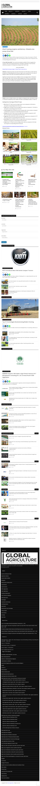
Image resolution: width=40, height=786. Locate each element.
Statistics (20, 13)
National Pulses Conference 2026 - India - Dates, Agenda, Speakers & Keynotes (16, 704)
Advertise (13, 13)
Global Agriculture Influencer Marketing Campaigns (10, 715)
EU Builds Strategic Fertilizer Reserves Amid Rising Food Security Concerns (14, 628)
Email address (3, 235)
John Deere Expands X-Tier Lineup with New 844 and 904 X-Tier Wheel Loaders (22, 280)
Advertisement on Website (6, 660)
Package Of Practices (5, 762)
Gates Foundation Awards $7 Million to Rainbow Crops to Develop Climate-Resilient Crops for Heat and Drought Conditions (23, 388)
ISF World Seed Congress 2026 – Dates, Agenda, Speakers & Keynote (14, 700)
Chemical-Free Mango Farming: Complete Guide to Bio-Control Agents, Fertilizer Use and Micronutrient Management (22, 427)
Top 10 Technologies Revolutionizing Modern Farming (18, 322)
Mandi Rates (3, 606)
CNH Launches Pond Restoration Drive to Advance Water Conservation (22, 477)
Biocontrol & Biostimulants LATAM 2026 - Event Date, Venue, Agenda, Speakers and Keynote (18, 688)
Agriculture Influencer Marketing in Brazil (9, 719)
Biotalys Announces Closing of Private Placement (18, 521)
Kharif (9, 53)
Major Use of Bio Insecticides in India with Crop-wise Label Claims (13, 745)
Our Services (3, 760)
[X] (5, 55)
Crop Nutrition (4, 584)
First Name (3, 218)
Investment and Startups (6, 371)
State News (3, 616)
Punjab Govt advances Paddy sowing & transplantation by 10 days (6, 182)
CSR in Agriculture (4, 588)
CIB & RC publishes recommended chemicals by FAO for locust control (32, 202)
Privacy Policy (3, 769)
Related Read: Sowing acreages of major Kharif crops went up (14, 69)
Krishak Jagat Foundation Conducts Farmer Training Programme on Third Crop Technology (22, 465)
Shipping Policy (4, 775)
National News (5, 46)
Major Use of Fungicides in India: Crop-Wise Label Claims (11, 747)
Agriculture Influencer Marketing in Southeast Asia (11, 723)
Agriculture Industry (5, 575)
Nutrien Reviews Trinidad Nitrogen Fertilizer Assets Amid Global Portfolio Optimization (16, 631)
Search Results (4, 773)
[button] (12, 11)
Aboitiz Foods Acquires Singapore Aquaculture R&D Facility (20, 436)
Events (29, 11)
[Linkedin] (7, 55)
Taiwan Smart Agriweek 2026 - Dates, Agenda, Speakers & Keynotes (14, 708)
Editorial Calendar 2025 (5, 671)
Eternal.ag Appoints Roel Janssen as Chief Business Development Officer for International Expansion (22, 291)
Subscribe (7, 13)
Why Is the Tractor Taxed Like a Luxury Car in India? (18, 286)
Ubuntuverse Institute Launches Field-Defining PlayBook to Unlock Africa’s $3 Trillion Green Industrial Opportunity (23, 414)
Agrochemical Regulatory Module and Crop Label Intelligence (12, 663)
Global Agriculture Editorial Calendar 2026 (8, 676)
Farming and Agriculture (5, 593)
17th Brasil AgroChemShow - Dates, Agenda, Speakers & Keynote (13, 679)
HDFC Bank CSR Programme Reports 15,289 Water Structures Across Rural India (23, 471)
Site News (3, 614)
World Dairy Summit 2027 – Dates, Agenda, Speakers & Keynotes (13, 712)
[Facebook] (3, 55)
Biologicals (3, 580)
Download (25, 126)
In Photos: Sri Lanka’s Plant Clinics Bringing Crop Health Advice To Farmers (23, 533)
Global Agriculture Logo (5, 730)
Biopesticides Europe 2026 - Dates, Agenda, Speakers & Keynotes (14, 690)
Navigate (23, 11)
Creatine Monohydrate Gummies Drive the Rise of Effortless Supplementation (20, 448)
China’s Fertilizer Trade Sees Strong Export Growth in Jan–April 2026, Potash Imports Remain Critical (19, 625)
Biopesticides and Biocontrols (6, 582)
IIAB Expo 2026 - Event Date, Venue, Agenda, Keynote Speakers (13, 692)
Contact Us (3, 667)
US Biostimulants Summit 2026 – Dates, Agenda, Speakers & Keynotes (14, 710)
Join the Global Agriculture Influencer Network (10, 727)
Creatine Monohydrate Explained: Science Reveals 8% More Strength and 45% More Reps (22, 455)
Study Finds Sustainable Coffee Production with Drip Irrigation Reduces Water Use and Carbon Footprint (22, 420)
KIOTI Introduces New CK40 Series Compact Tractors (17, 270)
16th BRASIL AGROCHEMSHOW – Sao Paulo (9, 654)
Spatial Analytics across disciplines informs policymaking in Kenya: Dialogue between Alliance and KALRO (22, 333)
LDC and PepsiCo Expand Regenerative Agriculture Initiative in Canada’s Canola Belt (22, 408)
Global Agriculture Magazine (6, 732)
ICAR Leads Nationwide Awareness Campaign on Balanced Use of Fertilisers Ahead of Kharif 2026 (23, 499)
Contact (25, 13)
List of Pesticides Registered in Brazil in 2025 (9, 743)
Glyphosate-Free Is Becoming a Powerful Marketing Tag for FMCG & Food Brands (22, 442)
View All (36, 433)
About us (10, 11)
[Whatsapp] (10, 55)
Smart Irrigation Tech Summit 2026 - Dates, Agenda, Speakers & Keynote (15, 706)
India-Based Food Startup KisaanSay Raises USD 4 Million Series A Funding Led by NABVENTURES (23, 399)
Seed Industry (3, 612)
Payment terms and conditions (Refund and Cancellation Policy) (12, 764)
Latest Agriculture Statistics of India (7, 741)
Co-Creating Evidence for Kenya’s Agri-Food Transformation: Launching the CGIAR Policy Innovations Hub (23, 338)
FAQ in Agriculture (4, 591)
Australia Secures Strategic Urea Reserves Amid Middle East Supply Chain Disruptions (16, 633)
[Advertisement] (20, 90)
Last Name (3, 223)
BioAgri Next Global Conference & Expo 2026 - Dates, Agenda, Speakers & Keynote (17, 686)
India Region (3, 599)
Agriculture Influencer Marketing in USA (9, 725)
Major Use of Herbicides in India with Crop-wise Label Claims (12, 749)
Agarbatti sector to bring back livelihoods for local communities (32, 182)
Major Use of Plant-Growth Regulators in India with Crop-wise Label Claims (14, 756)
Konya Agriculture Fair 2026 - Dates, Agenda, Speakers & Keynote (14, 702)
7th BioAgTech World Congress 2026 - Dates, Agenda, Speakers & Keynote (15, 682)
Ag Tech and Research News (7, 319)
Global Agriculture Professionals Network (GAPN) (10, 736)
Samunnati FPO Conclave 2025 (6, 771)
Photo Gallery (3, 767)
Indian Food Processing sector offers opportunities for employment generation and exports (19, 183)
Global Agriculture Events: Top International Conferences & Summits (13, 678)
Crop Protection (4, 586)
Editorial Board (4, 669)
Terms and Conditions (5, 777)
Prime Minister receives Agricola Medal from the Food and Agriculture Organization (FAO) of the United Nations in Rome (22, 493)
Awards (2, 665)
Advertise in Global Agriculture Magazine (8, 658)
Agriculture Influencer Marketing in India (9, 721)
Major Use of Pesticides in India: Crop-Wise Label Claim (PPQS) (12, 754)
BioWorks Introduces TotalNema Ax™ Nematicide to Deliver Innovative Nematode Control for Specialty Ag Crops (22, 539)
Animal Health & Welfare (5, 578)
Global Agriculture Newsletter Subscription (9, 734)
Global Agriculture (4, 597)
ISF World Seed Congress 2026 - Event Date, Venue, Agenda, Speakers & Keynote (16, 698)
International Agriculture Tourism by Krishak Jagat (10, 738)
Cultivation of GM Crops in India (6, 200)
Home (6, 11)
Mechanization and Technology (7, 268)
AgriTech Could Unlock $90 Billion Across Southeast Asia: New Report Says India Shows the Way (22, 393)
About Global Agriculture (5, 656)
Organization (3, 229)
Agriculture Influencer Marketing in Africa (9, 717)
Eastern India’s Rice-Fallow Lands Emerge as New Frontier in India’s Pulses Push (23, 506)
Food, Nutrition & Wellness (6, 595)
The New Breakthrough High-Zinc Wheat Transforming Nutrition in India (21, 343)
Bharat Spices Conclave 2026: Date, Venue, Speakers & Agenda (13, 684)
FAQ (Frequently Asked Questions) (7, 673)
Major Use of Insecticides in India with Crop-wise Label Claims (12, 751)
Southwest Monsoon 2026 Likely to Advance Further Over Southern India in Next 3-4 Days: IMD (23, 512)
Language (17, 11)
